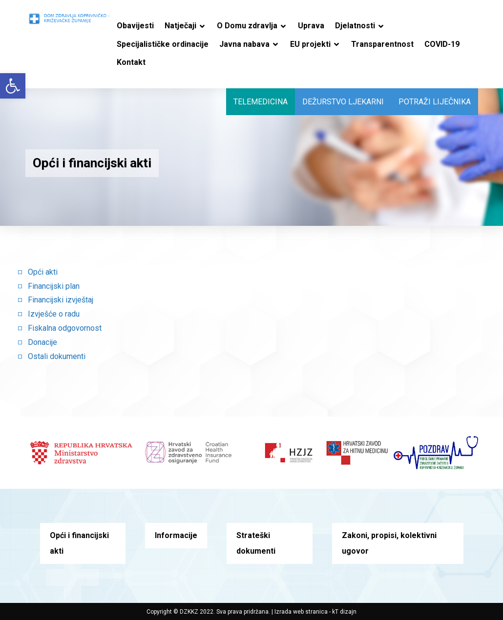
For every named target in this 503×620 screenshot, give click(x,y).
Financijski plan (54, 286)
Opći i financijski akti (79, 543)
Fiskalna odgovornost (65, 328)
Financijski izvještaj (60, 299)
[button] (12, 86)
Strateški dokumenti (255, 543)
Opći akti (43, 272)
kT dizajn (344, 611)
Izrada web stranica (301, 611)
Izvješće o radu (54, 314)
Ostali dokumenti (56, 356)
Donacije (42, 342)
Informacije (176, 535)
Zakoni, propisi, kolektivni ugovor (389, 543)
